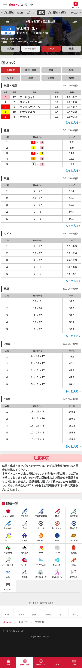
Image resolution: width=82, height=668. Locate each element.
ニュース (74, 664)
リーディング (41, 664)
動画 (57, 664)
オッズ (51, 48)
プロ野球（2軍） (57, 12)
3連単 (71, 78)
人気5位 (11, 70)
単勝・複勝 (30, 70)
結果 (71, 48)
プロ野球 (8, 12)
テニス (75, 12)
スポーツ (23, 622)
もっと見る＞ (73, 122)
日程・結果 (24, 664)
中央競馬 (39, 622)
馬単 (31, 78)
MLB (20, 12)
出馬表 (10, 48)
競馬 (41, 12)
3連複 (51, 78)
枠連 (51, 70)
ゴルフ (31, 12)
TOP (8, 664)
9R (7, 21)
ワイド (10, 78)
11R (74, 21)
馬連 (71, 70)
